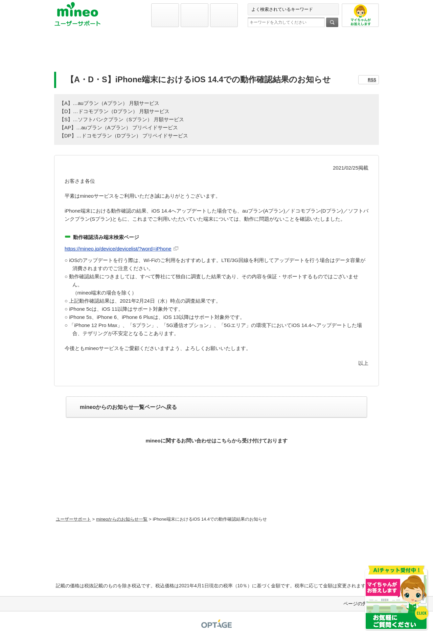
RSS (372, 80)
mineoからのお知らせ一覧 (121, 519)
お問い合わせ (326, 52)
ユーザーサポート (73, 519)
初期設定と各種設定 (107, 52)
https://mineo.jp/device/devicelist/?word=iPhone (118, 249)
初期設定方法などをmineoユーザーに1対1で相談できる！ (217, 497)
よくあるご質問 (216, 52)
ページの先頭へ (360, 603)
